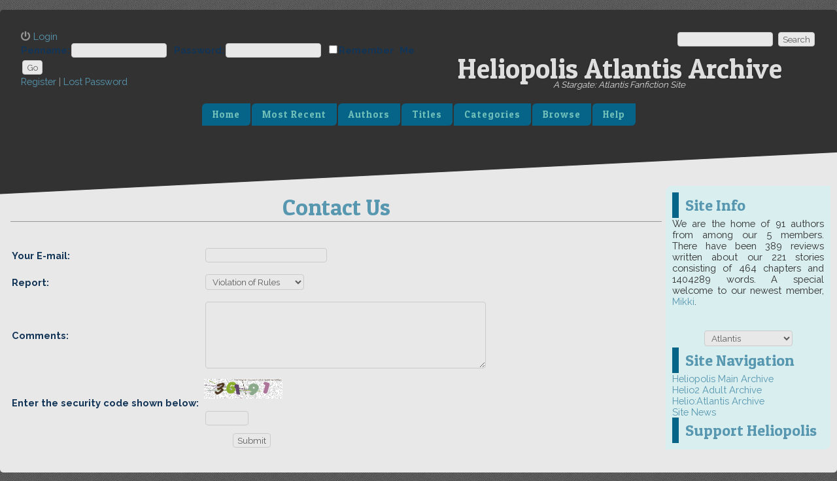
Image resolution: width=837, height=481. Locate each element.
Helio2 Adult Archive (717, 389)
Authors (369, 114)
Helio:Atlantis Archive (718, 400)
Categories (492, 114)
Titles (427, 114)
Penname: (45, 50)
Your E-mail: (41, 255)
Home (226, 114)
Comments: (40, 335)
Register (38, 81)
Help (614, 114)
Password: (199, 50)
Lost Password (95, 81)
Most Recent (294, 114)
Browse (562, 114)
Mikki (683, 301)
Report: (30, 282)
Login (45, 36)
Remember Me (377, 50)
